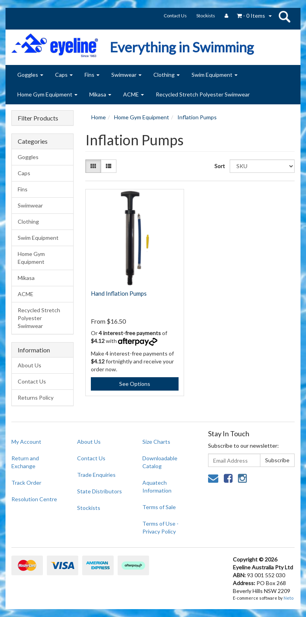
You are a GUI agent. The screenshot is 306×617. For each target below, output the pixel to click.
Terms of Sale (159, 507)
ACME (133, 94)
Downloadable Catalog (159, 462)
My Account (26, 441)
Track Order (26, 482)
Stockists (205, 16)
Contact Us (175, 16)
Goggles (30, 74)
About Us (29, 365)
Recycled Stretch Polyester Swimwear (203, 94)
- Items (251, 15)
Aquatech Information (156, 486)
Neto (288, 597)
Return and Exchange (25, 462)
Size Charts (156, 441)
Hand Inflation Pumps (119, 293)
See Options (134, 383)
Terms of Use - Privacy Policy (160, 527)
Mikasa (100, 94)
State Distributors (99, 491)
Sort (219, 166)
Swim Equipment (215, 74)
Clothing (166, 74)
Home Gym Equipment (47, 94)
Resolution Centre (34, 499)
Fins (92, 74)
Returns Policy (35, 397)
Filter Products (38, 118)
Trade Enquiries (96, 474)
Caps (64, 74)
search (284, 16)
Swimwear (126, 74)
